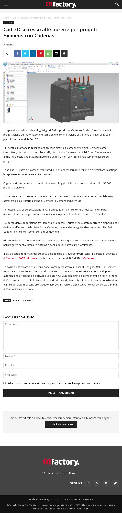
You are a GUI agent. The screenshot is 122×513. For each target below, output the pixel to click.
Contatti (48, 473)
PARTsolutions (28, 258)
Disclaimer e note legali (40, 499)
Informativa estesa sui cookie (79, 499)
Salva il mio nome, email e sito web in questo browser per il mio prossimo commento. (55, 383)
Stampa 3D (8, 22)
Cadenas (88, 258)
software (27, 300)
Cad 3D (16, 300)
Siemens (11, 258)
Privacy (58, 499)
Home (6, 17)
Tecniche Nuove (67, 473)
